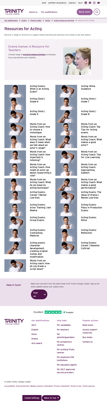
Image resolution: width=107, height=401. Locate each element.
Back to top (50, 398)
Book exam (88, 325)
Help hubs (62, 320)
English (34, 330)
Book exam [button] (84, 12)
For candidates (64, 325)
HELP (80, 3)
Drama (34, 339)
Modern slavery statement (41, 386)
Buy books (87, 337)
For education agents (67, 365)
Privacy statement (62, 386)
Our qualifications (40, 320)
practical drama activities (34, 55)
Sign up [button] (35, 294)
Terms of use (76, 386)
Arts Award (36, 343)
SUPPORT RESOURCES (57, 3)
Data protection (23, 386)
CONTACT (72, 3)
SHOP (44, 3)
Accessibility (9, 386)
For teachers (63, 330)
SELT (33, 325)
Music (34, 334)
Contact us (88, 342)
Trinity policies (88, 386)
